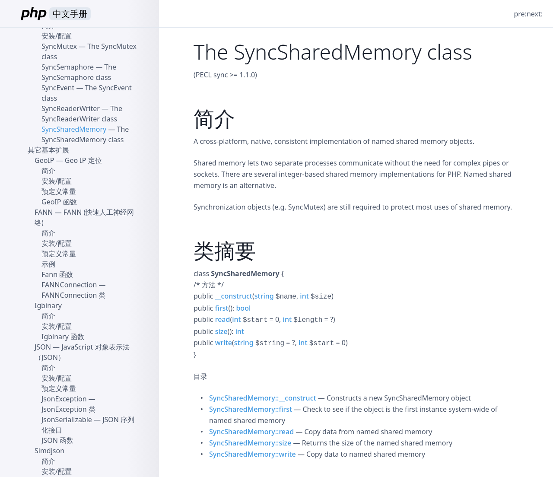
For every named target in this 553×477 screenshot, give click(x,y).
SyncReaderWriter (70, 108)
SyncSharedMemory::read (251, 431)
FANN (44, 212)
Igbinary (48, 305)
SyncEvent (57, 87)
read (222, 319)
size (221, 331)
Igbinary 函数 (62, 336)
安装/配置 (56, 36)
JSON (43, 347)
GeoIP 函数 (59, 202)
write (223, 342)
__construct (233, 296)
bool (243, 308)
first (222, 308)
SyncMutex (59, 46)
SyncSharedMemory (73, 129)
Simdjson (49, 450)
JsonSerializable (66, 419)
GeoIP (44, 160)
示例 (48, 264)
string (264, 296)
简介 (48, 170)
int (304, 296)
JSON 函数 (57, 440)
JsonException (64, 399)
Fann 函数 (57, 274)
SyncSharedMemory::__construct (262, 398)
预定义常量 (58, 191)
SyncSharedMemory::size (250, 443)
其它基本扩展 (48, 150)
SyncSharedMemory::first (250, 409)
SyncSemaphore (67, 67)
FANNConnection (69, 284)
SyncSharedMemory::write (252, 454)
